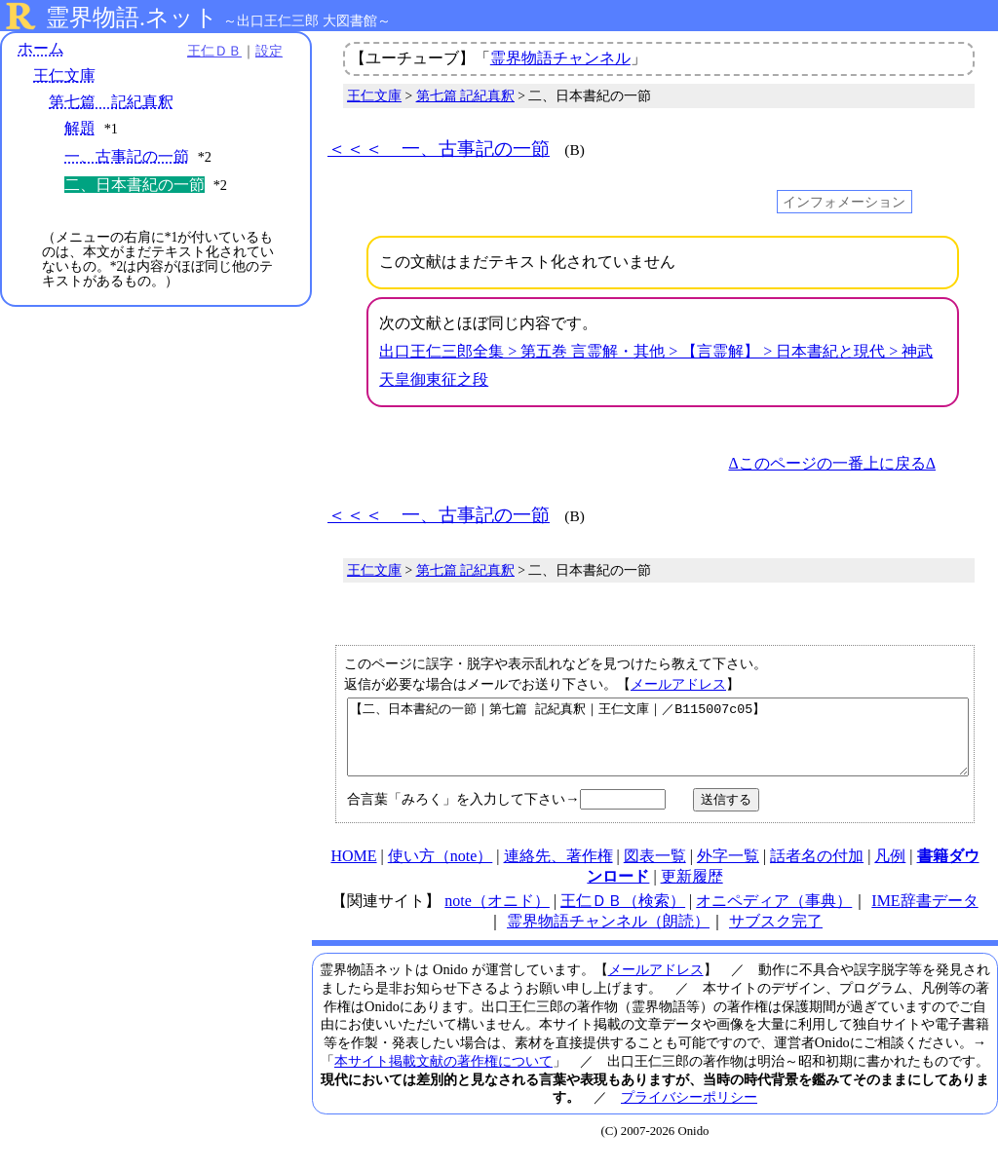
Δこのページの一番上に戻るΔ (832, 463)
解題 (80, 128)
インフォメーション (844, 201)
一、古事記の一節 (126, 156)
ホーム (41, 48)
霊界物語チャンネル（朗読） (608, 935)
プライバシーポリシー (689, 1111)
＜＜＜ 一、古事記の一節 (438, 148)
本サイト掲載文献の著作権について (443, 1075)
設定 (269, 50)
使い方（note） (440, 870)
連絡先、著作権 (558, 870)
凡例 (889, 870)
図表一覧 (655, 870)
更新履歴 (692, 891)
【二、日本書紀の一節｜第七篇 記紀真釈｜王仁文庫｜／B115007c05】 (658, 744)
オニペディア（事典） (774, 915)
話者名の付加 (817, 870)
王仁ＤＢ (214, 50)
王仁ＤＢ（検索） (622, 915)
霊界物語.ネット (132, 17)
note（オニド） (497, 915)
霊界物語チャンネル (560, 58)
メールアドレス (678, 684)
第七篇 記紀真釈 (111, 102)
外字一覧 (728, 870)
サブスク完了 (776, 935)
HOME (353, 870)
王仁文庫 (64, 75)
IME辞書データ (924, 915)
